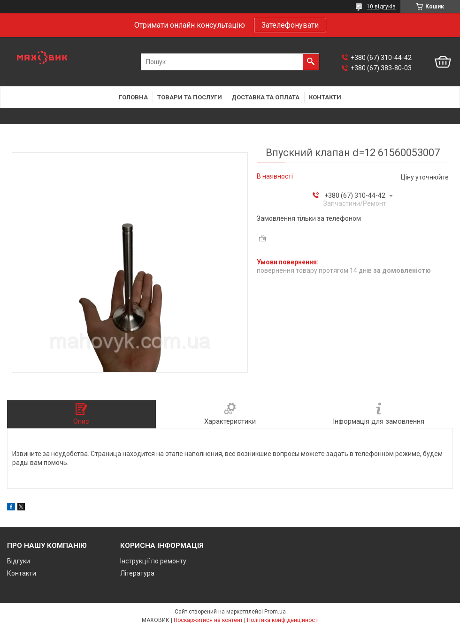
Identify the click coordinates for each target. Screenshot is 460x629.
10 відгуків (381, 6)
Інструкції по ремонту (153, 561)
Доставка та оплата (265, 97)
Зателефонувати (290, 25)
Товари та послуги (189, 97)
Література (137, 573)
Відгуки (18, 561)
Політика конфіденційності (283, 620)
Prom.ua (275, 611)
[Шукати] (311, 62)
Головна (133, 97)
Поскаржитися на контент (208, 620)
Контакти (325, 97)
